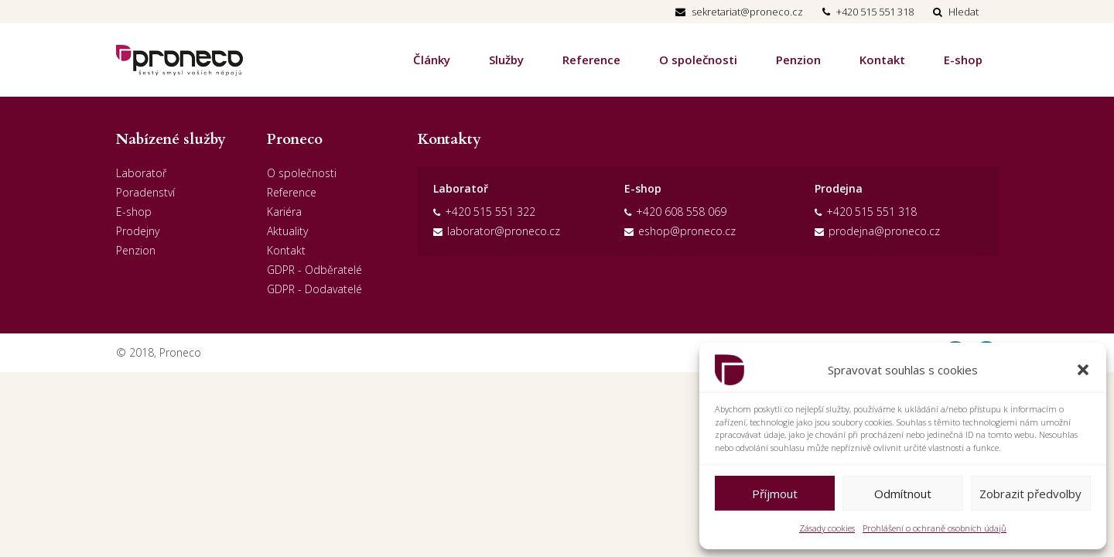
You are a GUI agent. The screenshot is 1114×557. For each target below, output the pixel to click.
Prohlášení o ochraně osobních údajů (934, 528)
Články (431, 59)
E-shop (963, 59)
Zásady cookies (827, 528)
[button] (1083, 370)
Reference (591, 59)
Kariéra (284, 211)
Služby (506, 59)
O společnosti (698, 59)
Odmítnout (902, 493)
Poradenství (145, 192)
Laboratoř (141, 173)
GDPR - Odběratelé (314, 269)
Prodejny (137, 231)
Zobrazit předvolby (1030, 493)
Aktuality (287, 231)
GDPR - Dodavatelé (314, 289)
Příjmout (775, 493)
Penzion (798, 59)
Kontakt (882, 59)
